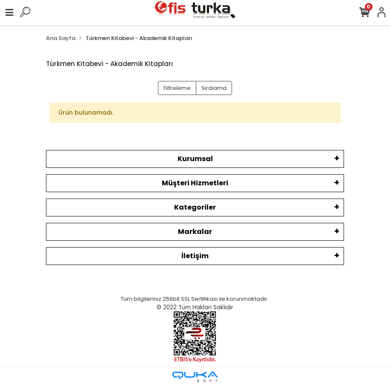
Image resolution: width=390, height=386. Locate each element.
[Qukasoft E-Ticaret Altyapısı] (195, 377)
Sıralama (214, 88)
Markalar (195, 231)
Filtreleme (177, 88)
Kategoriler (195, 207)
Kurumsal (195, 159)
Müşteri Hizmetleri (195, 183)
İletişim (195, 256)
